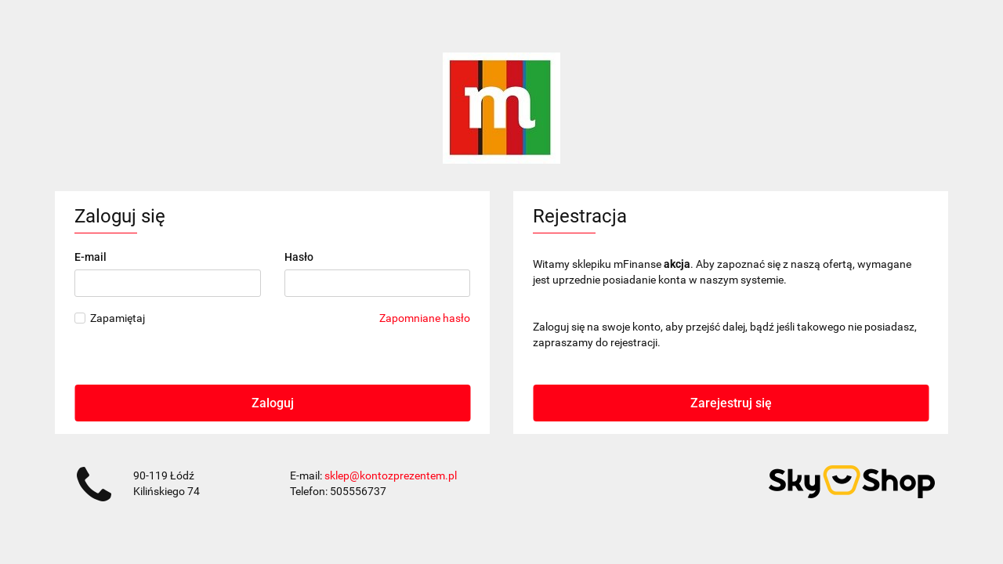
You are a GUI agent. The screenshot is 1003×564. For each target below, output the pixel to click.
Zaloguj (273, 403)
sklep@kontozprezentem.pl (390, 475)
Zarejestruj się (731, 403)
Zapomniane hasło (424, 318)
